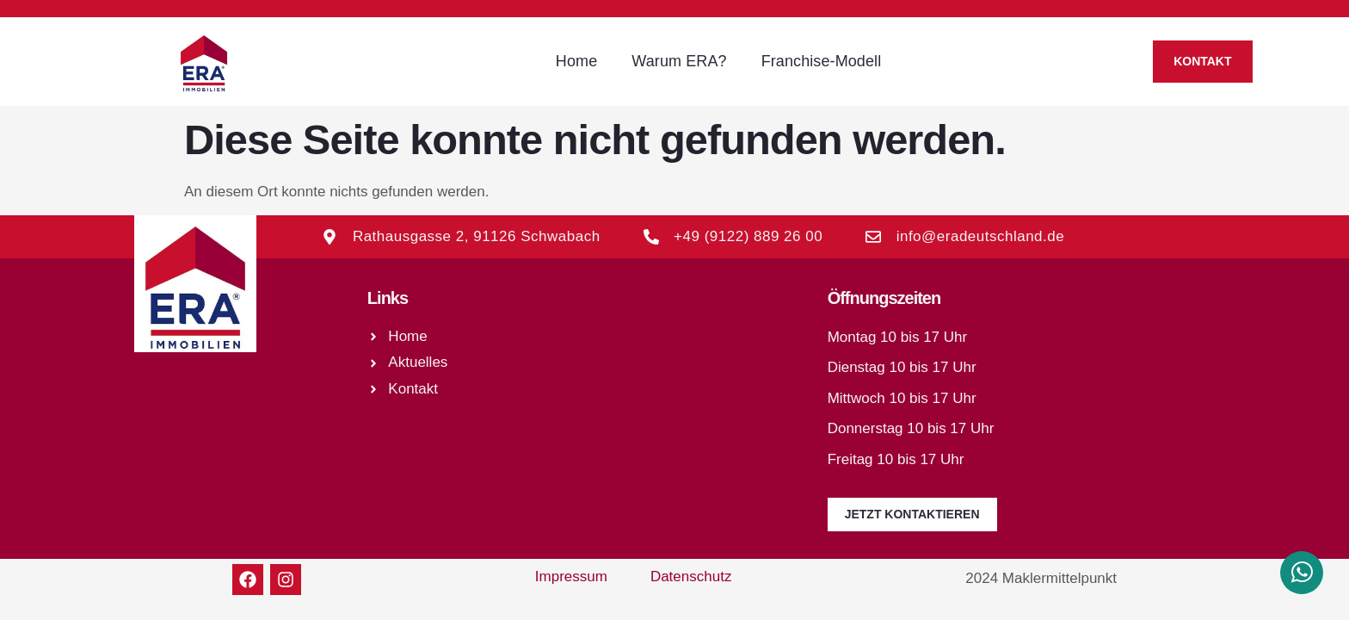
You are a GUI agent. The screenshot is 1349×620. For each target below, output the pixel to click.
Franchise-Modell (821, 61)
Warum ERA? (678, 61)
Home (576, 61)
